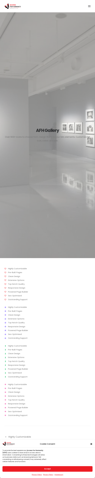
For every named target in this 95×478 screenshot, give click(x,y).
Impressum (59, 475)
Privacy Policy (37, 475)
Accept (47, 469)
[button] (91, 444)
